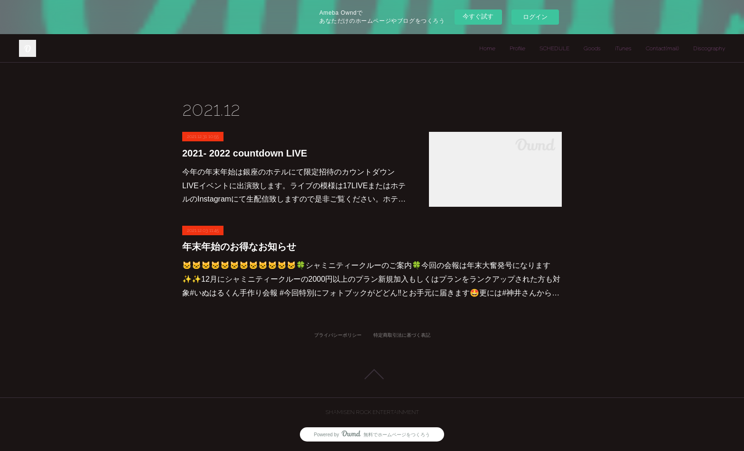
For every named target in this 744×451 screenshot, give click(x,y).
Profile (517, 48)
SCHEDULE (554, 48)
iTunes (623, 48)
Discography (709, 48)
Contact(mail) (662, 48)
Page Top (372, 374)
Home (487, 48)
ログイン (535, 16)
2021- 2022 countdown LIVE (244, 153)
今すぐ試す (478, 16)
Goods (592, 48)
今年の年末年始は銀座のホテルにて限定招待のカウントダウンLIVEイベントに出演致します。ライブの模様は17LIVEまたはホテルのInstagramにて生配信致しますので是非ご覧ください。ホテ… (294, 185)
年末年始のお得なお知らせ (239, 246)
